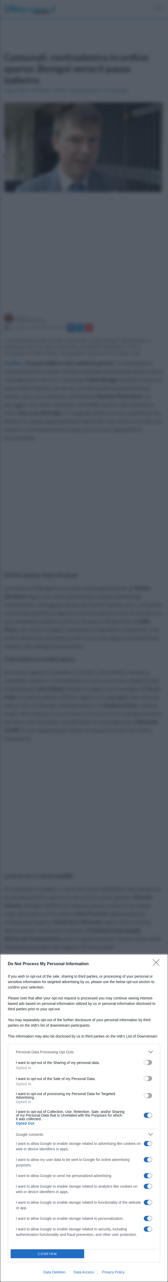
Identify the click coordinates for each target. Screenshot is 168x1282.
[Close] (158, 964)
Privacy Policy (113, 1272)
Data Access (83, 1272)
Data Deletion (54, 1272)
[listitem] (84, 1052)
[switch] (148, 1062)
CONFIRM (47, 1254)
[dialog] (84, 1118)
